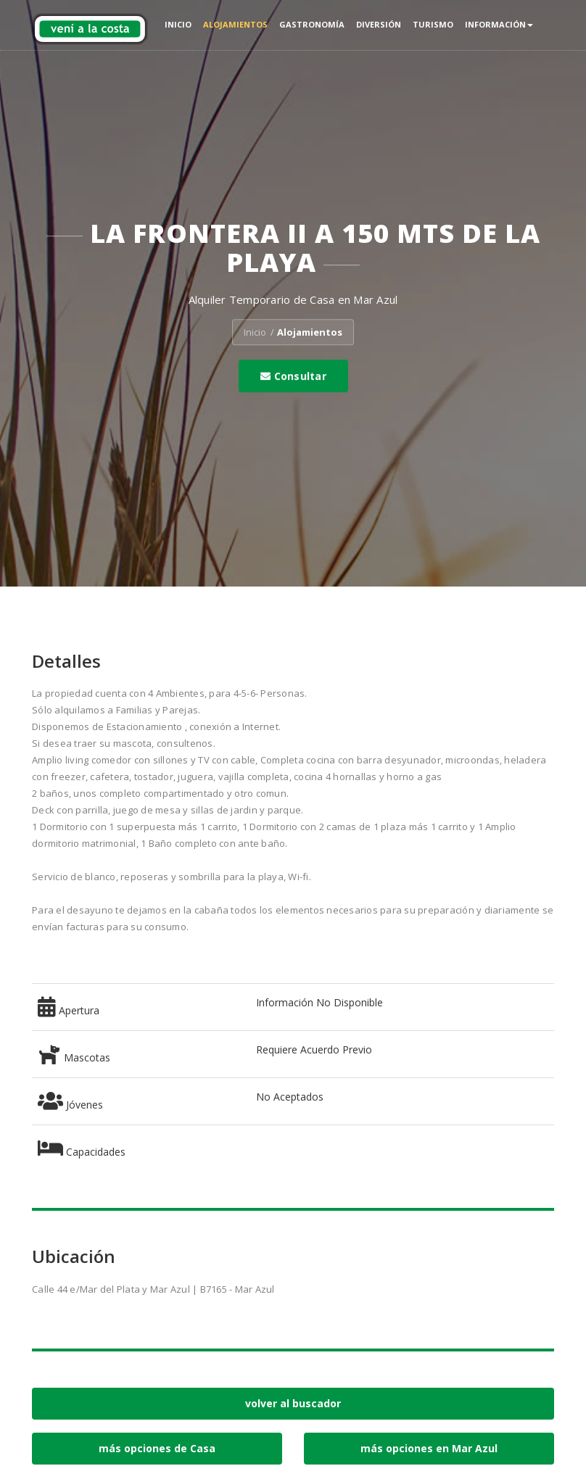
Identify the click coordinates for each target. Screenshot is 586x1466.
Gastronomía (311, 24)
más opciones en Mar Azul (429, 1448)
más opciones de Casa (157, 1448)
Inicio (178, 24)
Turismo (433, 24)
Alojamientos (235, 24)
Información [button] (499, 24)
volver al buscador (293, 1403)
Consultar (293, 376)
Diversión (378, 24)
